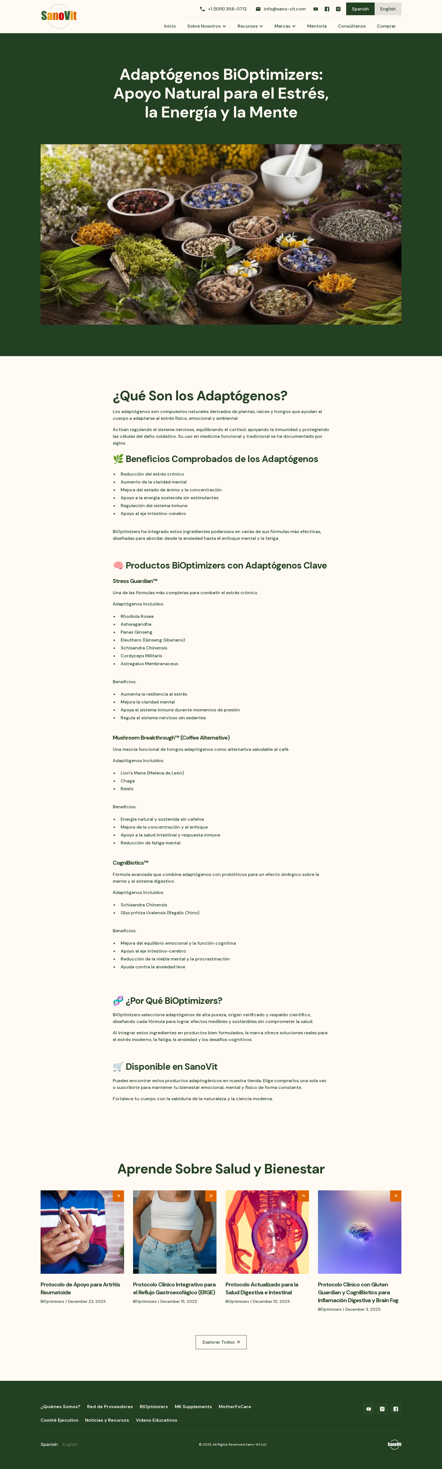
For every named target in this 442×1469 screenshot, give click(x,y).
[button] (207, 26)
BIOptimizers (154, 1407)
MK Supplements (193, 1407)
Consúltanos (352, 26)
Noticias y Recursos (107, 1420)
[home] (59, 16)
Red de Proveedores (110, 1407)
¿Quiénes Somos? (60, 1407)
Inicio (170, 26)
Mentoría (317, 26)
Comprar (386, 26)
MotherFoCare (235, 1407)
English (388, 9)
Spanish (360, 9)
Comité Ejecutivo (59, 1420)
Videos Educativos (156, 1420)
